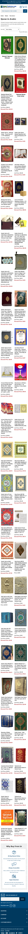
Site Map (7, 931)
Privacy (2, 931)
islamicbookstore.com (9, 7)
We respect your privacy (6, 903)
